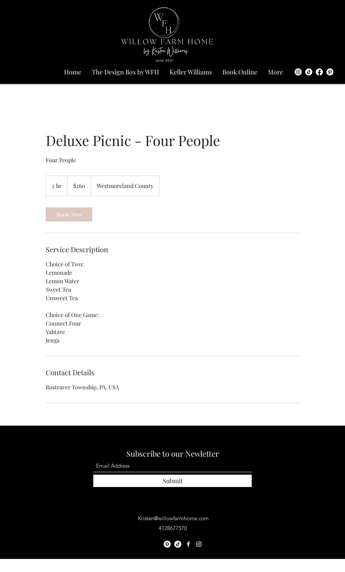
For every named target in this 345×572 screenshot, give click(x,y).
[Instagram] (298, 71)
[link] (69, 214)
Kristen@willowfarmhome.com (173, 518)
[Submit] (172, 481)
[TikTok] (308, 71)
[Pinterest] (329, 71)
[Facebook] (319, 71)
